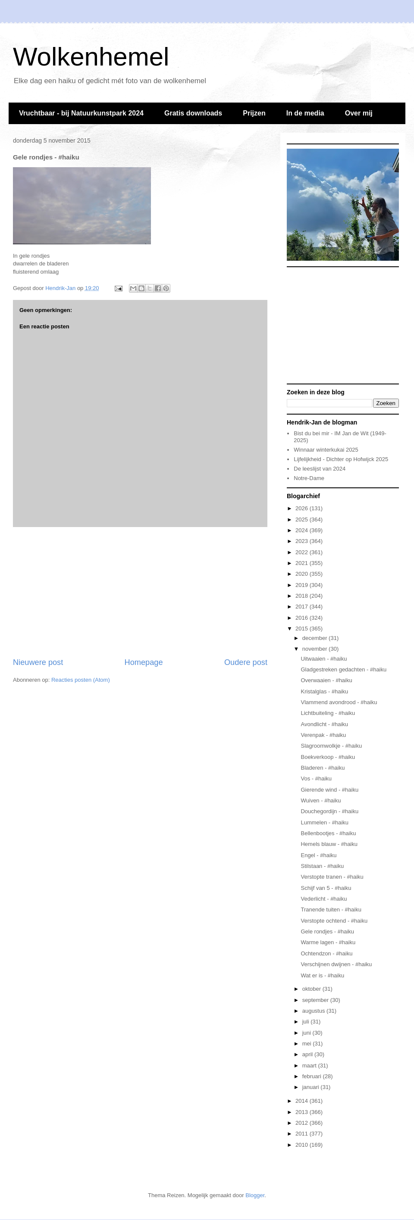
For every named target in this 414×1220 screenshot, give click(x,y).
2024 (302, 530)
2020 (302, 574)
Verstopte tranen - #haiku (332, 877)
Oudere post (245, 662)
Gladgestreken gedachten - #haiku (343, 669)
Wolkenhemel (91, 56)
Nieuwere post (38, 662)
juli (306, 1021)
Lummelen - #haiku (324, 822)
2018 (302, 596)
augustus (314, 1011)
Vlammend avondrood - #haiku (339, 702)
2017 (302, 606)
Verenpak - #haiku (323, 735)
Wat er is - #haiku (322, 975)
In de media (305, 113)
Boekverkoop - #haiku (328, 757)
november (315, 649)
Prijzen (254, 113)
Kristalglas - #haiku (324, 691)
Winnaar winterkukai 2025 (326, 449)
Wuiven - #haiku (321, 800)
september (316, 1000)
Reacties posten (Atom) (80, 680)
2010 (302, 1145)
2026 (302, 508)
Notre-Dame (309, 478)
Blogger (254, 1195)
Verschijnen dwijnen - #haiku (336, 964)
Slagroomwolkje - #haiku (331, 746)
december (315, 638)
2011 (302, 1133)
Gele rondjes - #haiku (327, 931)
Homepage (144, 662)
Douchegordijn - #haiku (329, 811)
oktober (312, 989)
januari (311, 1087)
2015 (302, 628)
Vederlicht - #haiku (324, 898)
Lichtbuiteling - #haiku (328, 713)
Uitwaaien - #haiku (324, 658)
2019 (302, 585)
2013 (302, 1112)
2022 (302, 552)
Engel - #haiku (318, 855)
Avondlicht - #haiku (324, 724)
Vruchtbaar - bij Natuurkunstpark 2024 (81, 113)
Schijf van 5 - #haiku (326, 888)
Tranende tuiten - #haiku (331, 909)
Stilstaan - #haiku (322, 866)
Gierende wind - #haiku (329, 789)
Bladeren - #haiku (323, 767)
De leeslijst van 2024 (319, 468)
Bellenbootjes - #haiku (328, 833)
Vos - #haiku (316, 778)
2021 (302, 563)
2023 (302, 541)
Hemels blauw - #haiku (329, 844)
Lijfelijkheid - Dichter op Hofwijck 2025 (341, 459)
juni (307, 1033)
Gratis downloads (193, 113)
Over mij (359, 113)
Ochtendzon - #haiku (326, 953)
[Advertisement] (140, 592)
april (308, 1054)
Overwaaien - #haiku (326, 680)
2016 (302, 618)
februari (312, 1076)
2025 (302, 519)
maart (310, 1065)
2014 (302, 1101)
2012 (302, 1123)
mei (307, 1043)
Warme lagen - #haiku (328, 942)
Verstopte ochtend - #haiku (334, 920)
